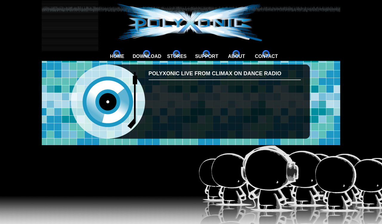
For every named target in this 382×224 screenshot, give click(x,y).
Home (117, 56)
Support (206, 56)
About (236, 56)
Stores (177, 56)
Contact (266, 56)
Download (147, 56)
